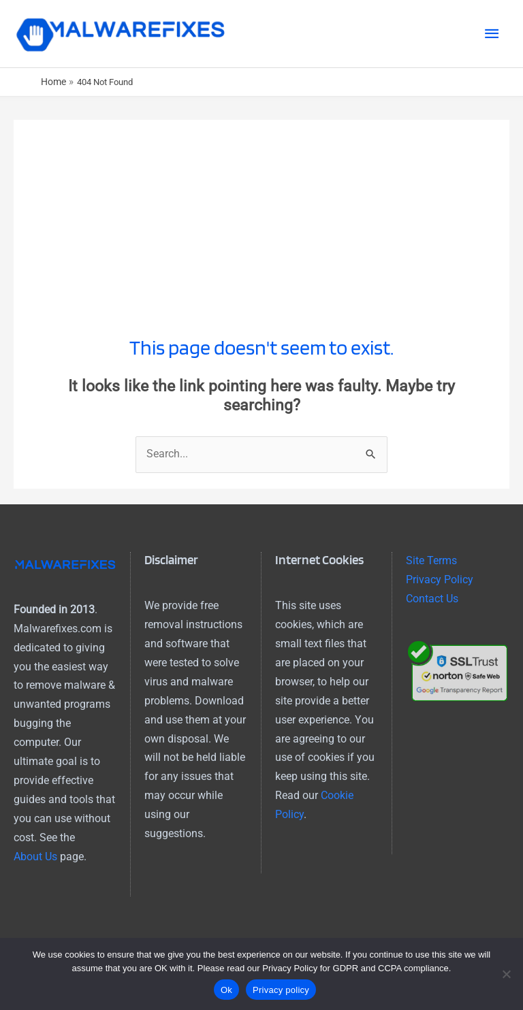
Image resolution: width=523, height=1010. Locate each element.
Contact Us (432, 603)
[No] (506, 974)
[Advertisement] (261, 219)
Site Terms (431, 565)
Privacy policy (281, 990)
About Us (35, 860)
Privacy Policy (439, 584)
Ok (226, 990)
